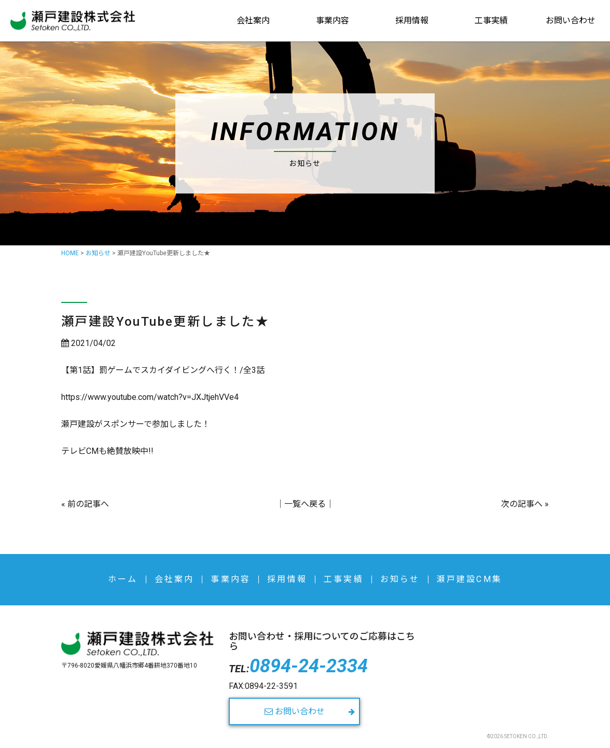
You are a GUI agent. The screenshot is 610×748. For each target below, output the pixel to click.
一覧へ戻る (305, 504)
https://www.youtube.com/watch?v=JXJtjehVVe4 (150, 397)
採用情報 (411, 20)
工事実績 (491, 20)
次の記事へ (522, 504)
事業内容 (332, 20)
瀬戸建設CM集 (469, 579)
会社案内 (253, 20)
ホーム (123, 579)
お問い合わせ (570, 20)
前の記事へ (88, 504)
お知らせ (400, 579)
